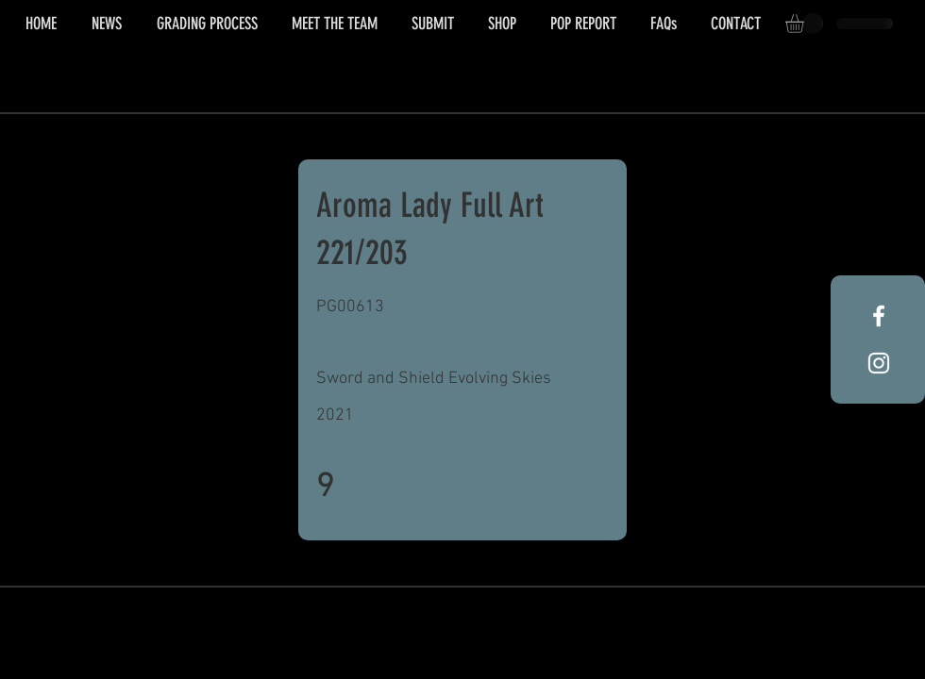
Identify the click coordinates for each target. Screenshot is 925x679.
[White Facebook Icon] (879, 316)
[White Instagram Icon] (879, 363)
